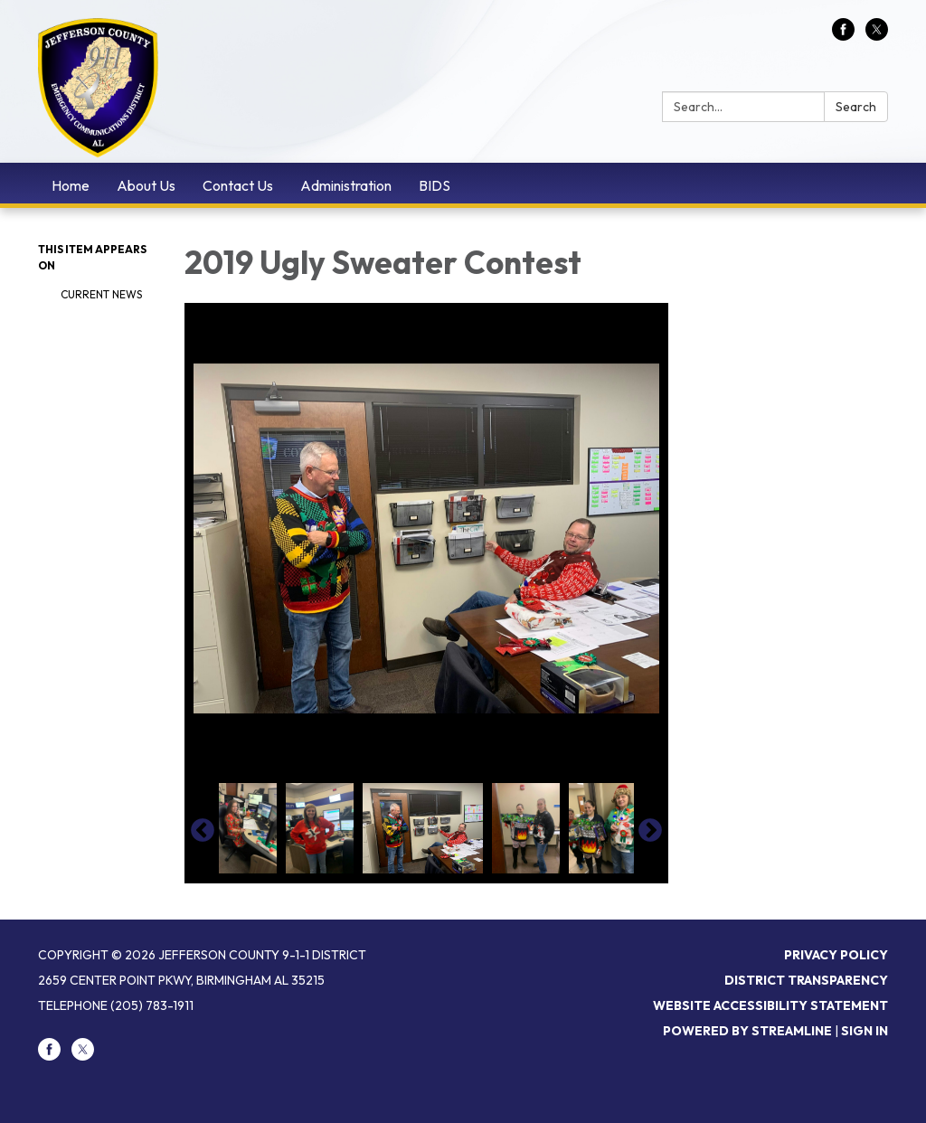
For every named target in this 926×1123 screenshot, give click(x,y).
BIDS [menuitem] (434, 185)
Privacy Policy (836, 955)
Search (856, 107)
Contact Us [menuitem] (238, 185)
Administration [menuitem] (346, 185)
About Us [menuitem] (146, 185)
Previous (202, 831)
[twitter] (876, 35)
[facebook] (843, 35)
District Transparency (806, 980)
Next (650, 831)
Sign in (864, 1031)
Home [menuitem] (71, 185)
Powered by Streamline (747, 1031)
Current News (101, 294)
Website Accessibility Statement (770, 1005)
